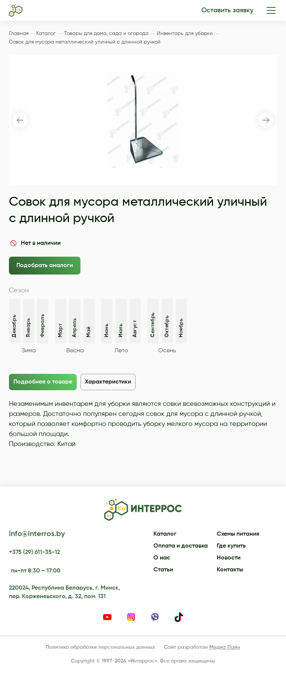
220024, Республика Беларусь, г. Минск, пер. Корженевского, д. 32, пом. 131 (64, 592)
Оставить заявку (227, 10)
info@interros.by (37, 534)
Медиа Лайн (224, 647)
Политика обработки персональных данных (100, 647)
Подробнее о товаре (42, 382)
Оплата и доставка (180, 546)
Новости (229, 558)
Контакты (230, 570)
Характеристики (108, 382)
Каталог (165, 534)
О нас (161, 558)
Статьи (163, 570)
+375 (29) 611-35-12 (34, 552)
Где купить (231, 546)
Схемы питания (238, 534)
